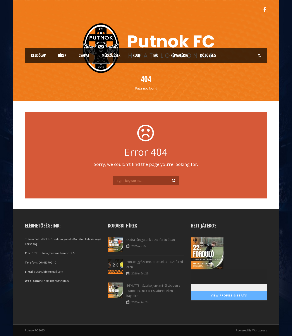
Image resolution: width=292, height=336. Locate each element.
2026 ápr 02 (138, 246)
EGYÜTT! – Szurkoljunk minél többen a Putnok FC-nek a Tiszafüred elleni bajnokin (153, 290)
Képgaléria (179, 55)
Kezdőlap (38, 55)
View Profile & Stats (229, 295)
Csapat (84, 55)
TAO (155, 55)
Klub (136, 55)
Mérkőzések (111, 55)
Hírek (62, 55)
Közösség (208, 55)
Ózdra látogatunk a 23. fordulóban (150, 240)
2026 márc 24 (139, 302)
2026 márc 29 (139, 273)
